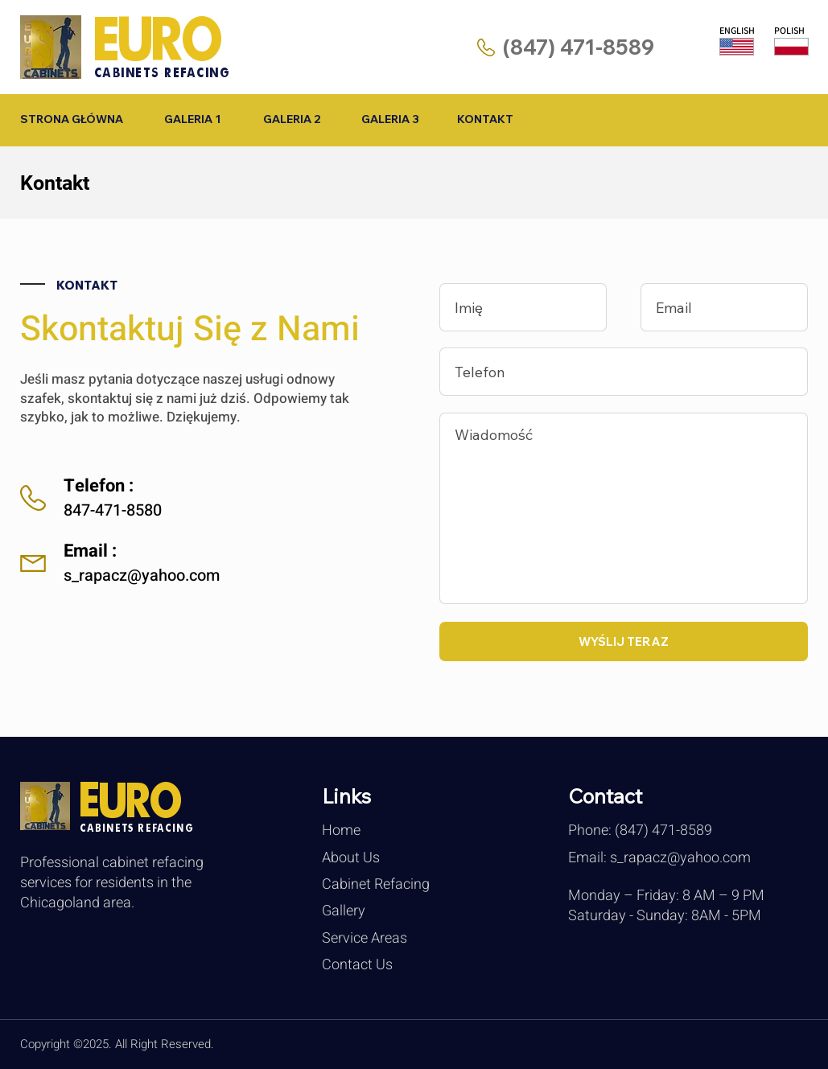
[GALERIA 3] (391, 120)
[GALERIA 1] (193, 120)
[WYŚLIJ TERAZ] (623, 641)
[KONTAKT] (486, 120)
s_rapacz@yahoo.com (142, 575)
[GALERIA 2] (292, 120)
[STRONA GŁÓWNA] (72, 120)
